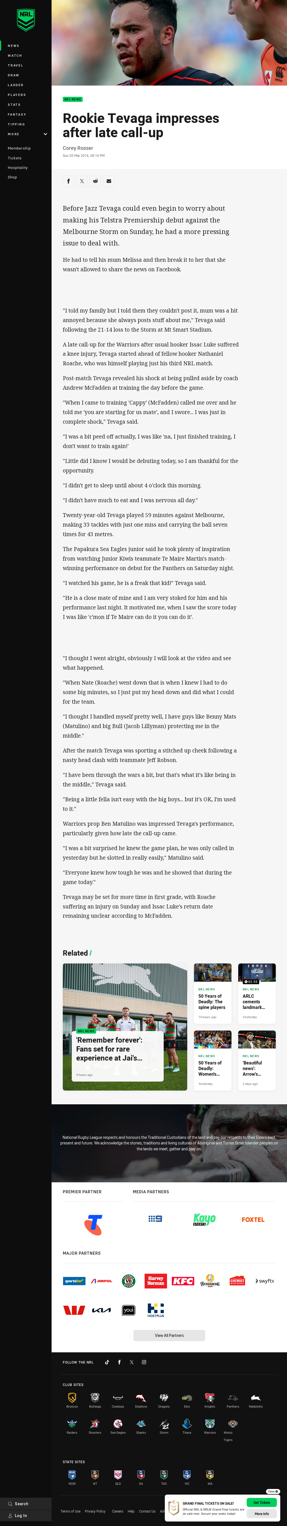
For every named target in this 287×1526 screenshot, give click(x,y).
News (14, 45)
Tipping (16, 124)
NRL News (72, 99)
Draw (14, 75)
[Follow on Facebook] (119, 1362)
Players (17, 95)
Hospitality (18, 167)
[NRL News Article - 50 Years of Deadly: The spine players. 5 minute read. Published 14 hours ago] (213, 993)
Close (273, 1491)
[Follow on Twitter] (131, 1362)
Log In (17, 1515)
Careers (117, 1511)
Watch (15, 55)
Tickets (15, 157)
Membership (19, 148)
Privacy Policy (95, 1511)
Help (131, 1511)
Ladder (16, 85)
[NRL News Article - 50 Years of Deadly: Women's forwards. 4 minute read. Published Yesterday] (213, 1061)
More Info (262, 1513)
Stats (14, 104)
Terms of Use (70, 1511)
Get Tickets (262, 1502)
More (27, 134)
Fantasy (17, 114)
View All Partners (169, 1335)
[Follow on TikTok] (107, 1362)
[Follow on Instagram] (144, 1362)
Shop (12, 177)
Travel (16, 65)
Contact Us (147, 1511)
